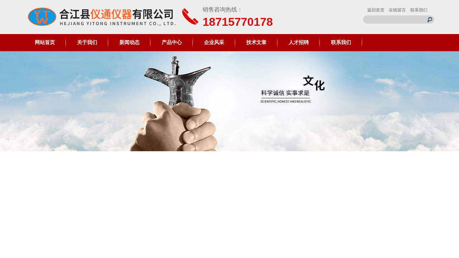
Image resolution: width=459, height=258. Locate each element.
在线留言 (397, 10)
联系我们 (418, 10)
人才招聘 (299, 42)
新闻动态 (129, 42)
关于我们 (87, 42)
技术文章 (256, 42)
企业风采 (214, 42)
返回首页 (375, 10)
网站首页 (45, 42)
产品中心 (172, 42)
